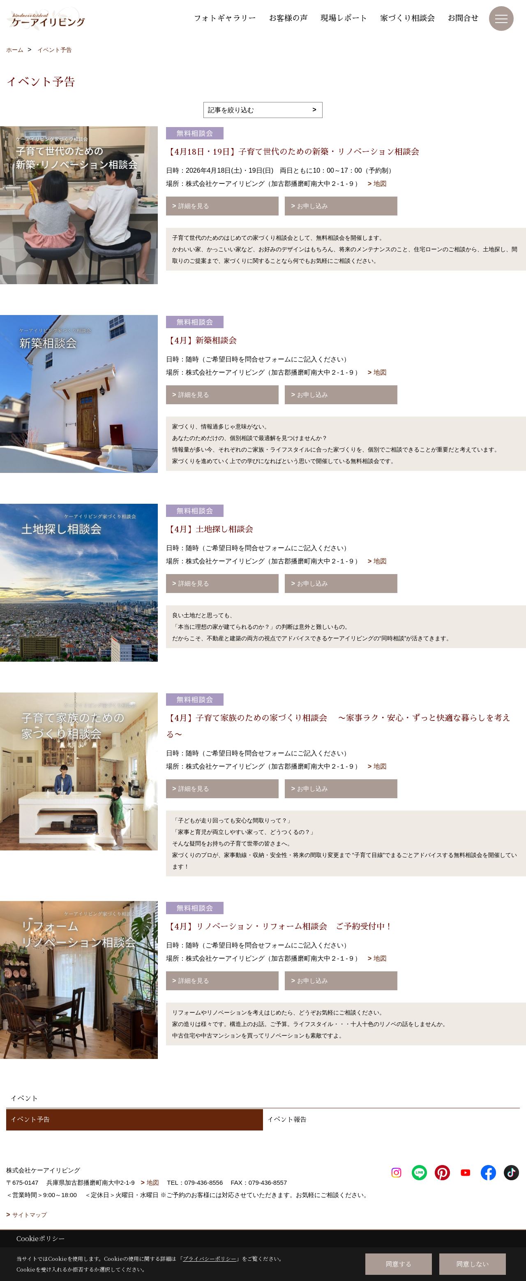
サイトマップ (29, 1215)
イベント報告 (287, 1120)
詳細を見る (193, 205)
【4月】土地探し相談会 (209, 529)
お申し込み (312, 205)
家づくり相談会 (407, 18)
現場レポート (344, 18)
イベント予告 (30, 1120)
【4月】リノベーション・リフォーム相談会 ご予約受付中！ (279, 926)
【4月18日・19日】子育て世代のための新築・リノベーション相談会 (292, 152)
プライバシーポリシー (209, 1258)
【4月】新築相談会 (201, 340)
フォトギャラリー (225, 18)
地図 (380, 183)
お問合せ (463, 18)
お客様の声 (288, 18)
